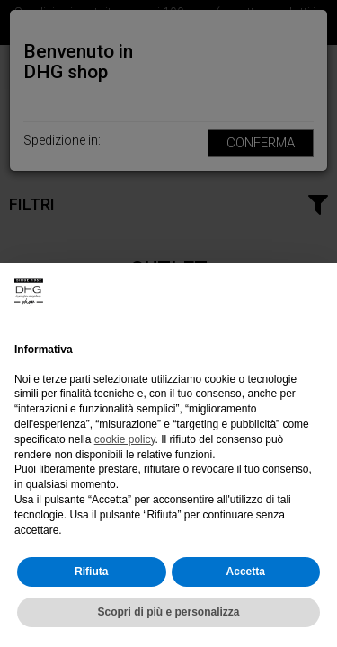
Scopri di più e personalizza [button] (168, 612)
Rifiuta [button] (91, 571)
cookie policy (124, 439)
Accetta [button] (245, 571)
